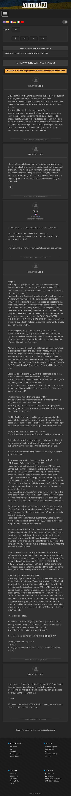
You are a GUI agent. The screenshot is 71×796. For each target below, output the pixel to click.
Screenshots (14, 756)
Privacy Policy (15, 781)
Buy (11, 749)
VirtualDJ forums (13, 53)
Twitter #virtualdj (52, 781)
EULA (12, 783)
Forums (48, 756)
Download (13, 747)
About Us (13, 774)
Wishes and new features (36, 53)
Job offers (13, 778)
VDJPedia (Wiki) (51, 754)
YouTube (49, 776)
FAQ (46, 751)
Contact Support (51, 747)
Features (13, 751)
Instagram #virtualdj (53, 778)
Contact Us (14, 776)
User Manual (49, 749)
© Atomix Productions (35, 793)
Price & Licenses (15, 754)
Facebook (49, 774)
